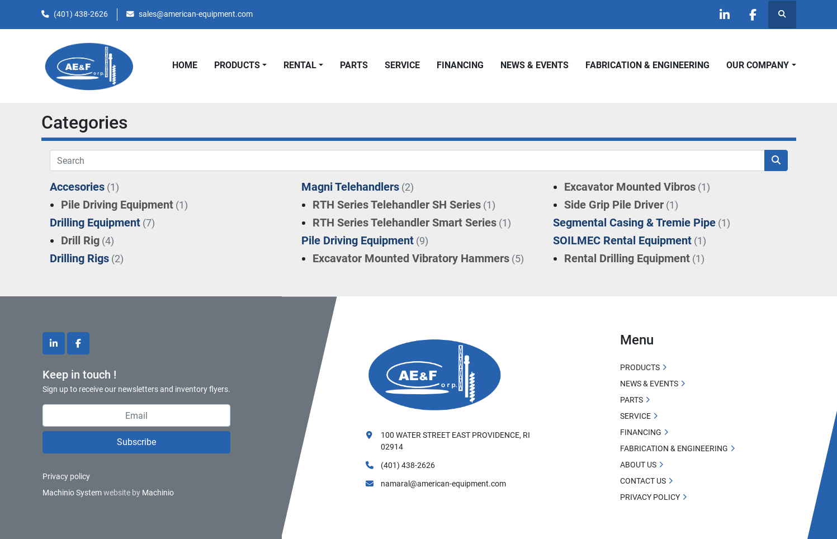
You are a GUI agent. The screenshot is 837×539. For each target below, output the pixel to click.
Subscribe (136, 442)
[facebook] (753, 15)
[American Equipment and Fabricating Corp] (435, 373)
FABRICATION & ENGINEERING (647, 65)
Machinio (158, 492)
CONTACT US (643, 480)
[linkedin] (725, 15)
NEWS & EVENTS (534, 65)
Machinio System (72, 492)
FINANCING (460, 65)
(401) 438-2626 (81, 14)
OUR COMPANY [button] (757, 65)
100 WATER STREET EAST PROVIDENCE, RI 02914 (455, 441)
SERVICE (402, 65)
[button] (240, 65)
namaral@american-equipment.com (443, 483)
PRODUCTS (237, 65)
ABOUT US (638, 464)
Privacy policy (66, 476)
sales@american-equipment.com (196, 14)
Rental (299, 65)
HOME (184, 65)
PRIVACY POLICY (650, 497)
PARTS (354, 65)
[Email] (136, 415)
